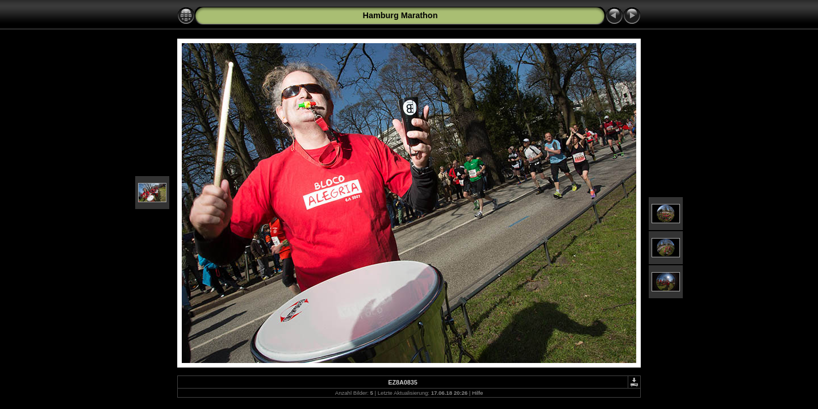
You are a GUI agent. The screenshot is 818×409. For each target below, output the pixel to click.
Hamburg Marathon (400, 15)
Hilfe (477, 393)
